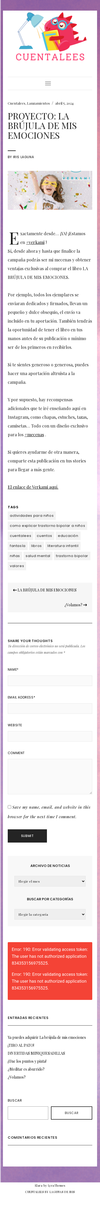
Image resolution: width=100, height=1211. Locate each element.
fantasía (18, 545)
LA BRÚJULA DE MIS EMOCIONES (45, 590)
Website (15, 725)
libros (36, 545)
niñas (15, 555)
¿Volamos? (76, 604)
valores (17, 565)
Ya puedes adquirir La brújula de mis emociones (47, 1037)
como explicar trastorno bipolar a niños (47, 525)
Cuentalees (16, 103)
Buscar (15, 1100)
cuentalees (20, 535)
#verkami (35, 242)
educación (68, 535)
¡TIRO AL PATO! (21, 1045)
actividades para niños (32, 515)
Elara (39, 1185)
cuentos (44, 535)
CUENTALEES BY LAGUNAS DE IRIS (50, 1192)
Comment (16, 753)
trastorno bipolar (72, 555)
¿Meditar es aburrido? (26, 1069)
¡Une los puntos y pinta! (27, 1061)
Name (13, 669)
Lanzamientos (38, 103)
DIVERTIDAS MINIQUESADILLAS (36, 1053)
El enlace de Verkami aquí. (33, 487)
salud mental (38, 555)
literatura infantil (62, 545)
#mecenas (34, 434)
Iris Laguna (23, 157)
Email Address (21, 697)
